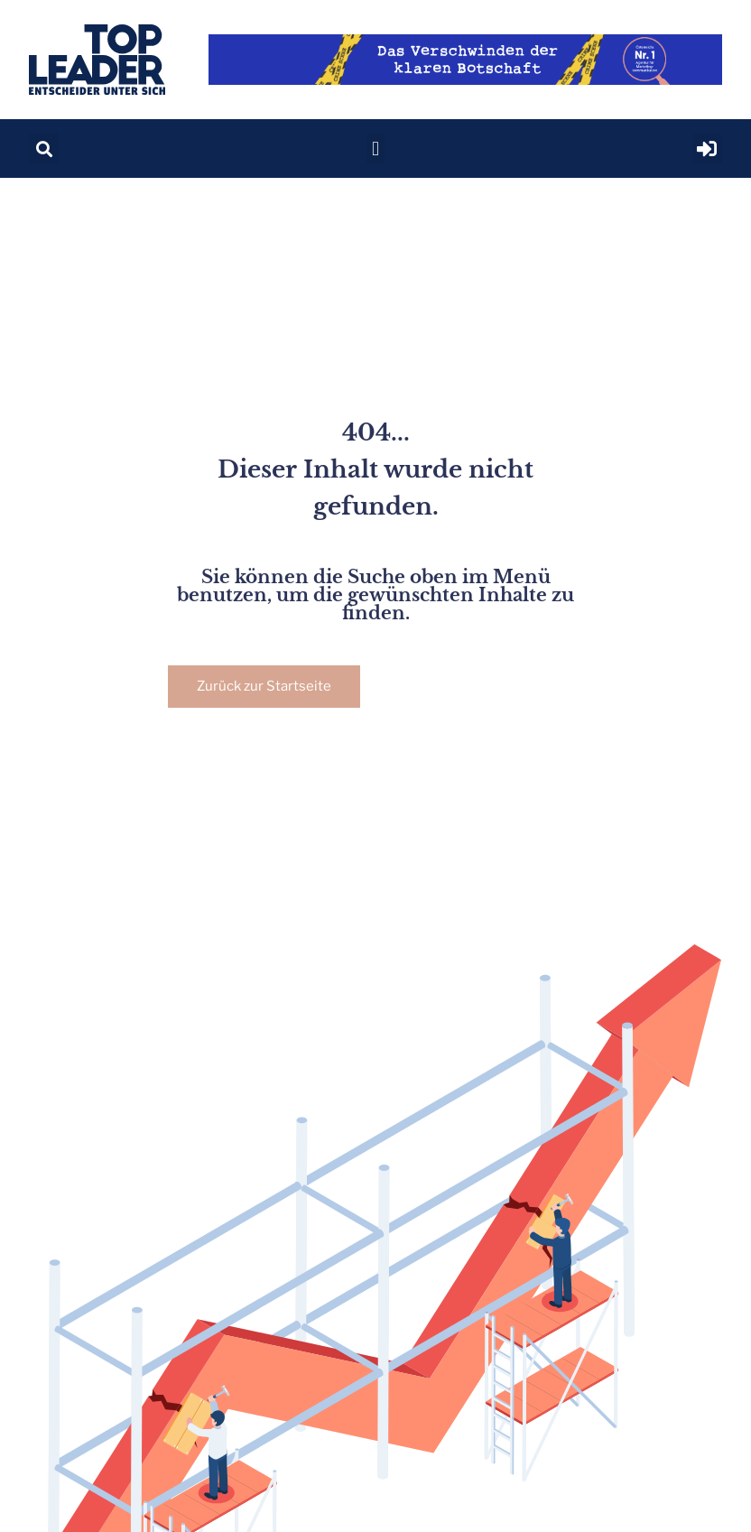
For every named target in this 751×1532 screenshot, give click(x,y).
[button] (44, 148)
